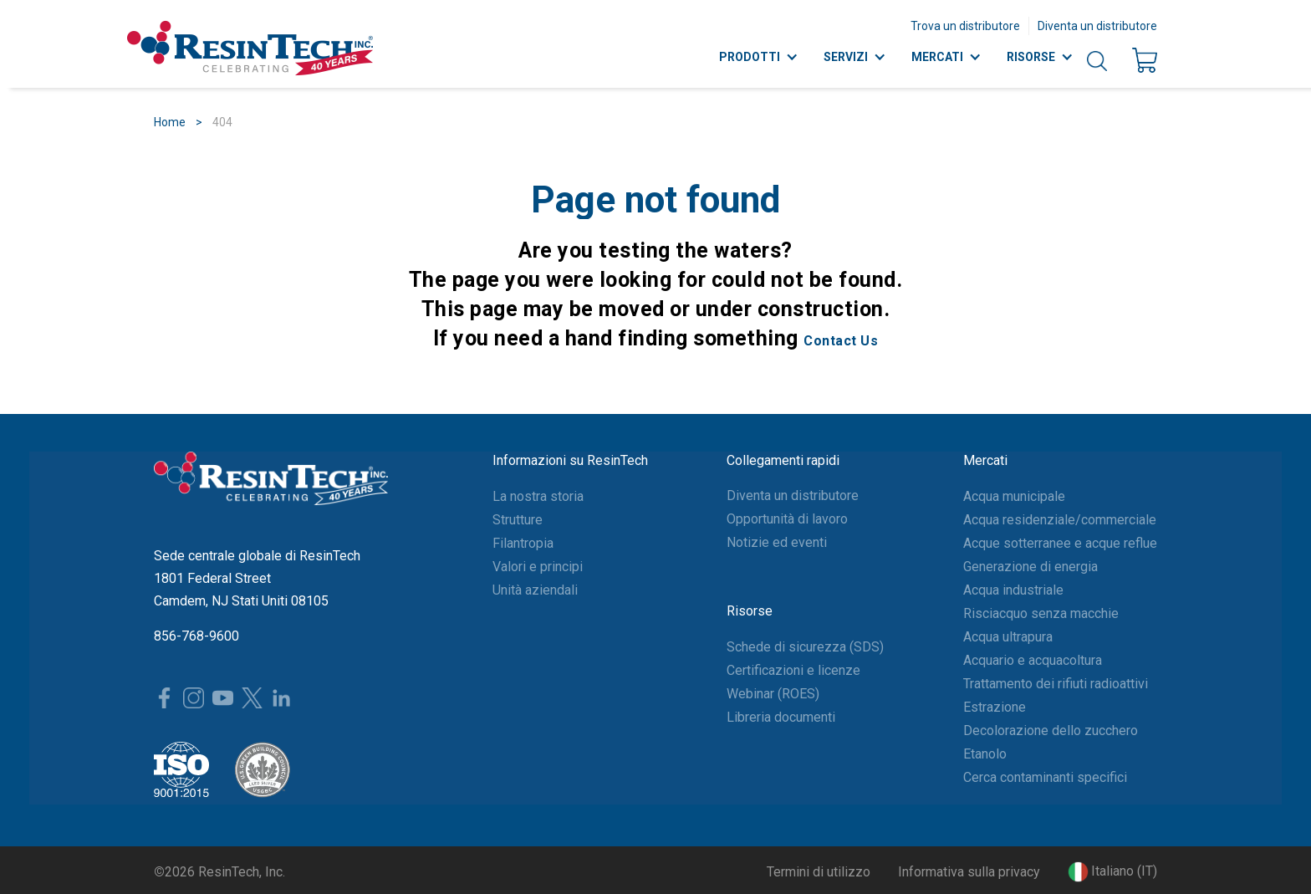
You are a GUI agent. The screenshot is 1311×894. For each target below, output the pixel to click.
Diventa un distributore (1097, 26)
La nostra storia (538, 496)
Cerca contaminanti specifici (1045, 777)
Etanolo (985, 754)
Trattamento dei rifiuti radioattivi (1055, 684)
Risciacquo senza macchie (1041, 613)
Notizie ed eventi (777, 542)
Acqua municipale (1014, 496)
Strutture (517, 520)
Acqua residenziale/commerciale (1059, 520)
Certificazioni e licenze (793, 670)
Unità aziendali (535, 590)
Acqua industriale (1013, 590)
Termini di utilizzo (818, 872)
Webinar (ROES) (773, 694)
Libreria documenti (781, 717)
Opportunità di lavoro (787, 519)
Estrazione (994, 707)
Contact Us (840, 341)
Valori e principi (537, 567)
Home (170, 122)
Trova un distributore (965, 26)
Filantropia (522, 543)
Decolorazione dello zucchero (1050, 730)
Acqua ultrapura (1008, 637)
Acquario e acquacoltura (1032, 660)
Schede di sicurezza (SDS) (805, 647)
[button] (1112, 871)
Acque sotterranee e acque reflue (1060, 543)
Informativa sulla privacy (969, 872)
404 (222, 122)
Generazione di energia (1030, 567)
